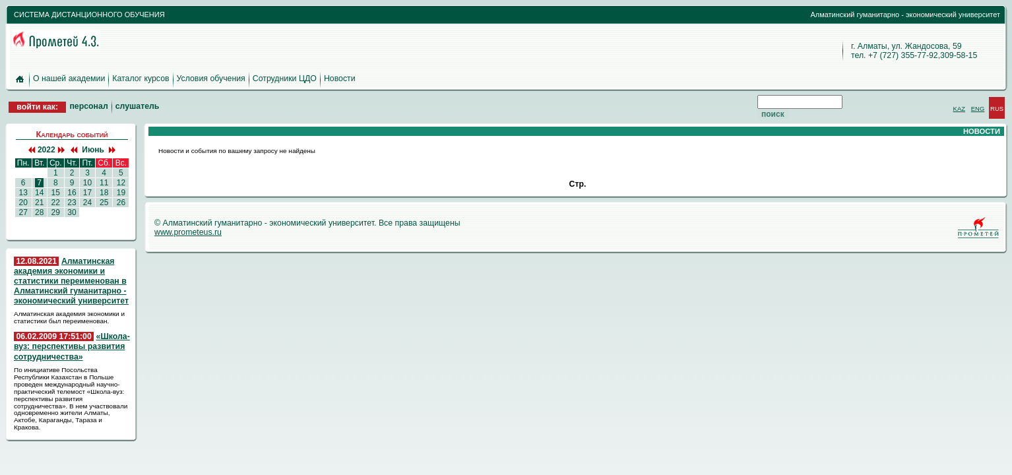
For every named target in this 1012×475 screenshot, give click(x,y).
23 (72, 202)
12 (120, 182)
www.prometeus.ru (188, 232)
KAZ (959, 108)
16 (72, 192)
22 (55, 202)
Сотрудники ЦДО (285, 78)
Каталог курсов (140, 78)
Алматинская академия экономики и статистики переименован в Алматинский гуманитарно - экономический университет (71, 281)
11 (104, 182)
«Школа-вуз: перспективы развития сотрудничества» (72, 346)
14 (39, 192)
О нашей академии (69, 78)
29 (55, 212)
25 (104, 202)
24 (87, 202)
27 (23, 212)
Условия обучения (211, 78)
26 (120, 202)
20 (23, 202)
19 (120, 192)
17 (87, 192)
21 (39, 202)
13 (23, 192)
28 (39, 212)
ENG (978, 108)
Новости (340, 78)
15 (55, 192)
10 (87, 182)
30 (72, 212)
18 (104, 192)
